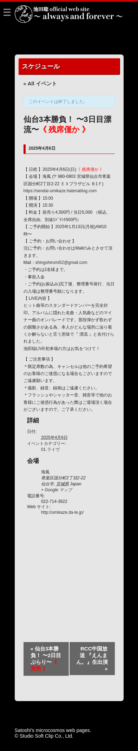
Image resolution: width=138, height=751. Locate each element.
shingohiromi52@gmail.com (61, 262)
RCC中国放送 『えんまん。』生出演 (92, 659)
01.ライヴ (50, 449)
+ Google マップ (56, 489)
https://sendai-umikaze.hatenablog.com (60, 190)
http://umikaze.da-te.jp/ (62, 512)
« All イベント (40, 83)
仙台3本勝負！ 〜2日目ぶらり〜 (46, 659)
